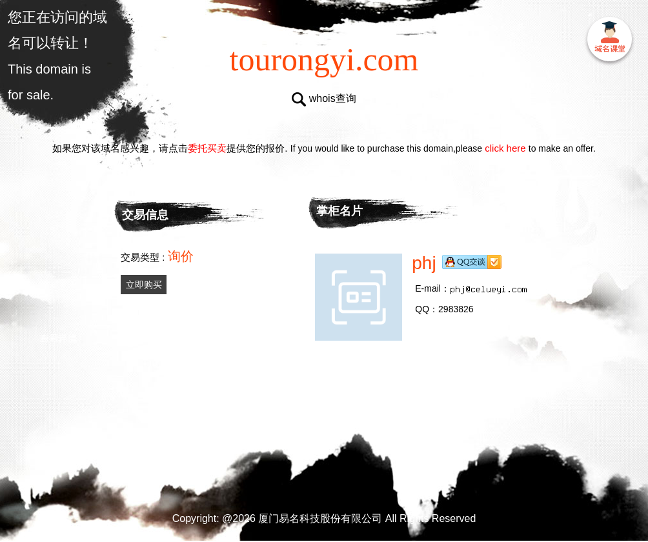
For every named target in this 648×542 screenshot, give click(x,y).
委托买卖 (207, 148)
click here (505, 148)
